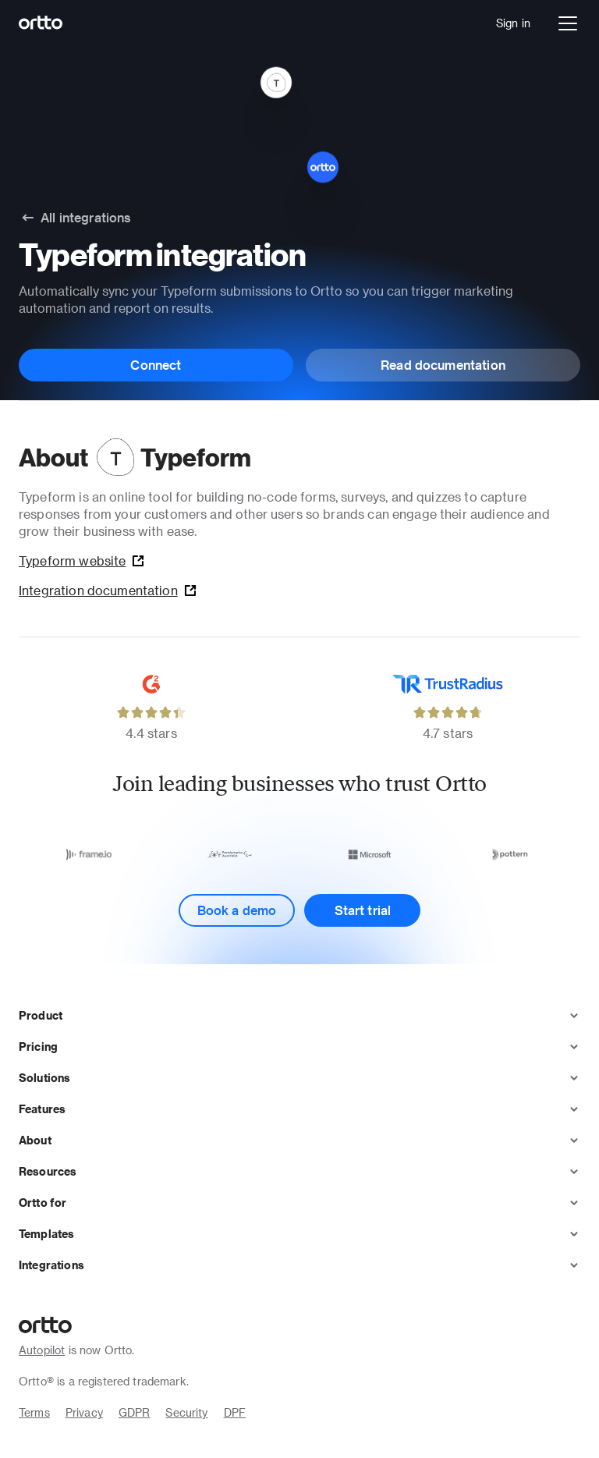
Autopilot (42, 1350)
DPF (235, 1412)
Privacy (84, 1412)
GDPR (135, 1412)
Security (186, 1412)
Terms (34, 1412)
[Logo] (41, 23)
